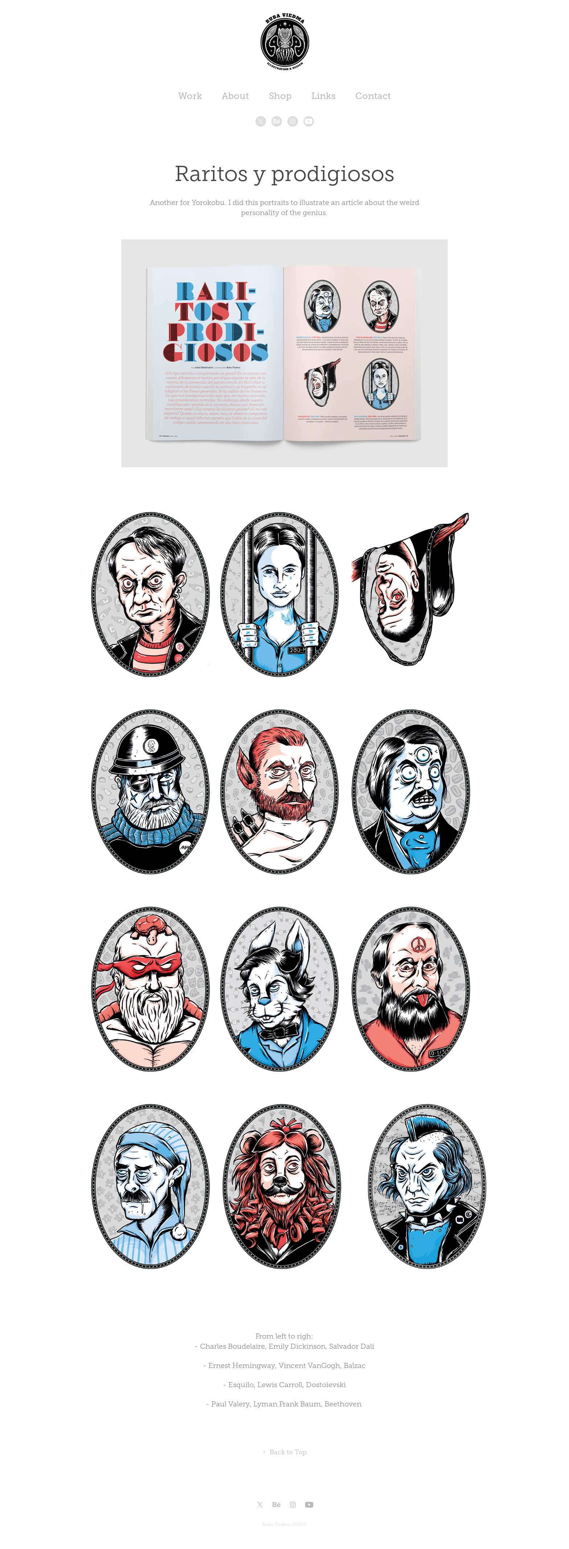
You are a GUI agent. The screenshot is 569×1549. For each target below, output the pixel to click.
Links (323, 96)
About (235, 96)
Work (190, 96)
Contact (373, 96)
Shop (280, 96)
